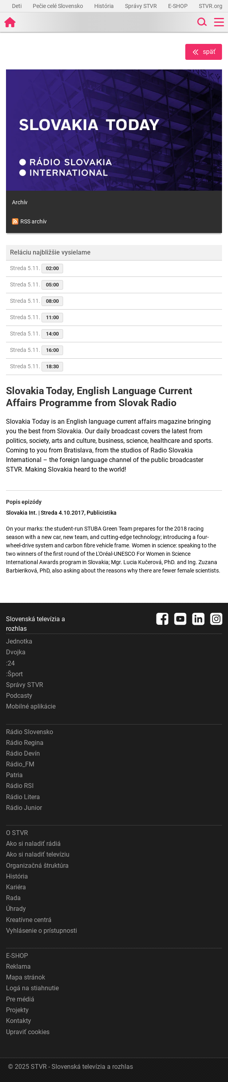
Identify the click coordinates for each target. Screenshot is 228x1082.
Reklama (18, 966)
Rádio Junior (24, 808)
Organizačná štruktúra (37, 865)
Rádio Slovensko (29, 732)
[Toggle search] (201, 22)
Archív (20, 202)
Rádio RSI (20, 786)
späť (204, 52)
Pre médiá (20, 999)
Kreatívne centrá (29, 920)
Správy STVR (141, 6)
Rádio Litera (23, 797)
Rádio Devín (23, 753)
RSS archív (29, 221)
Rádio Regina (25, 742)
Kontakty (18, 1021)
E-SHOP (178, 6)
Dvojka (16, 652)
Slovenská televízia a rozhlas (35, 623)
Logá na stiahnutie (32, 988)
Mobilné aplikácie (31, 706)
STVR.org (211, 6)
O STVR (17, 833)
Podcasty (19, 695)
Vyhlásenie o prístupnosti (41, 930)
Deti (17, 6)
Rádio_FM (20, 764)
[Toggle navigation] (219, 22)
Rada (13, 898)
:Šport (14, 674)
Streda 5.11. (36, 268)
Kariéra (16, 887)
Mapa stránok (25, 977)
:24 (10, 663)
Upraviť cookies (28, 1032)
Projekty (17, 1010)
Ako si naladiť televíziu (37, 854)
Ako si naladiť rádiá (33, 843)
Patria (14, 775)
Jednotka (19, 641)
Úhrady (16, 908)
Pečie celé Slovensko (58, 6)
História (104, 6)
